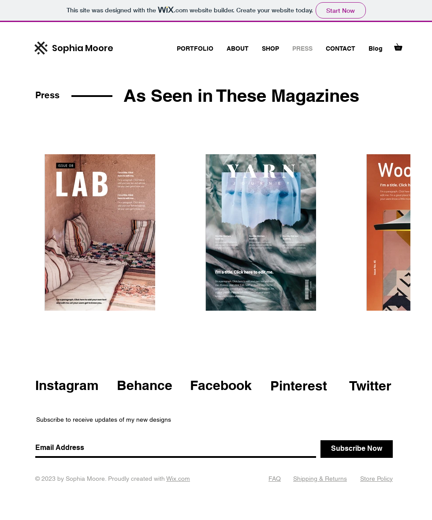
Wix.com (178, 478)
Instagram (67, 385)
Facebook (221, 385)
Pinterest (298, 386)
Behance (144, 385)
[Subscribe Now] (356, 449)
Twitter (370, 386)
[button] (401, 46)
